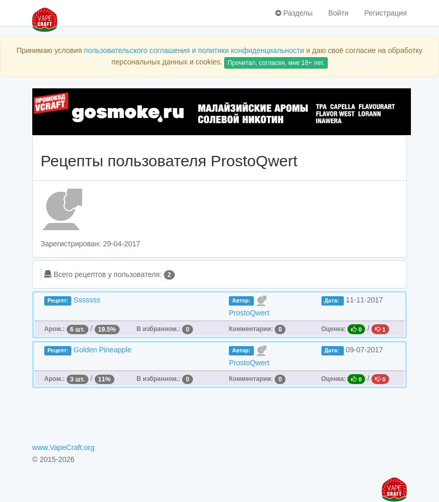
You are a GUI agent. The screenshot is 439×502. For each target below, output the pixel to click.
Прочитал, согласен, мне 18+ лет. (275, 63)
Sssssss (86, 300)
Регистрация (385, 13)
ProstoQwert (249, 313)
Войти (338, 13)
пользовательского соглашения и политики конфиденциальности (194, 50)
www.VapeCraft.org (63, 447)
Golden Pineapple (102, 350)
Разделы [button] (294, 13)
